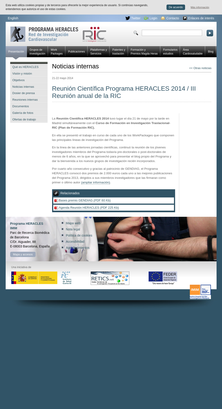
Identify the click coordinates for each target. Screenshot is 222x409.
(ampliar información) (95, 182)
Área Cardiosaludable (193, 51)
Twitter (132, 18)
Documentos (20, 106)
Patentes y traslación (118, 51)
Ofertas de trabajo (24, 119)
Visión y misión (22, 73)
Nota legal (73, 229)
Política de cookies (79, 235)
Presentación (16, 53)
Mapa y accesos (23, 254)
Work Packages (57, 51)
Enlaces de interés (198, 18)
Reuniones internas (25, 99)
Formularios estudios (170, 51)
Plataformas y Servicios (98, 51)
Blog (210, 51)
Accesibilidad (75, 241)
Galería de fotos (23, 113)
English (13, 18)
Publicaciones (76, 51)
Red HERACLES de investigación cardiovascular (58, 34)
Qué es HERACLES (25, 67)
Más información (200, 7)
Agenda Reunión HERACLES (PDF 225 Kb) (89, 207)
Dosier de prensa (23, 93)
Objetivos (18, 80)
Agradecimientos (77, 247)
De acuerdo (176, 7)
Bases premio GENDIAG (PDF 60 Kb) (85, 200)
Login (150, 18)
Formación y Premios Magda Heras (144, 51)
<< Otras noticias (200, 68)
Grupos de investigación (37, 51)
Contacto (170, 18)
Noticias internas (23, 86)
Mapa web (73, 223)
